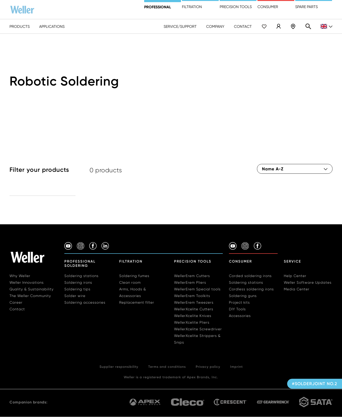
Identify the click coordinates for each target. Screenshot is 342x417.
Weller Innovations (27, 282)
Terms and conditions (167, 366)
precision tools (236, 7)
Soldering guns (243, 296)
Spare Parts (306, 7)
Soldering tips (77, 289)
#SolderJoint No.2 (314, 383)
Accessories (240, 316)
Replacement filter (136, 302)
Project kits (239, 302)
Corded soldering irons (250, 276)
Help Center (295, 276)
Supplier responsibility (119, 366)
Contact (243, 26)
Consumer (267, 7)
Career (16, 302)
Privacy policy (208, 366)
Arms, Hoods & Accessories (132, 292)
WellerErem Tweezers (194, 302)
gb (326, 26)
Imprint (236, 366)
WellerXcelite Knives (192, 316)
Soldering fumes (134, 276)
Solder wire (75, 296)
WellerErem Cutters (192, 276)
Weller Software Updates (308, 282)
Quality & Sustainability (32, 289)
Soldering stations (81, 276)
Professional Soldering (79, 263)
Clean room (130, 282)
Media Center (296, 289)
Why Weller (20, 276)
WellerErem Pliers (190, 282)
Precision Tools (192, 261)
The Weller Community (30, 296)
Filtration (192, 7)
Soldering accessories (84, 302)
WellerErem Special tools (197, 289)
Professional (157, 7)
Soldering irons (78, 282)
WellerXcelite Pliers (191, 322)
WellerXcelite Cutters (193, 309)
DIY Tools (237, 309)
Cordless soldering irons (251, 289)
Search (308, 26)
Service (292, 261)
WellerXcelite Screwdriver (198, 329)
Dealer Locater (293, 26)
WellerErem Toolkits (192, 296)
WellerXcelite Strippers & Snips (197, 339)
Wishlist (264, 26)
